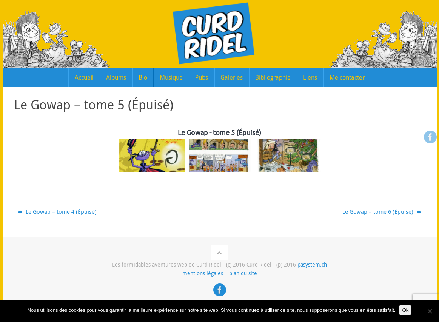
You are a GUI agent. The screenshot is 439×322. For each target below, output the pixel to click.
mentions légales (202, 273)
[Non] (429, 311)
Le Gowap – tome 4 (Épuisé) (57, 211)
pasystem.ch (312, 264)
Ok (405, 310)
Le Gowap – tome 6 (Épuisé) (381, 211)
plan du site (243, 273)
